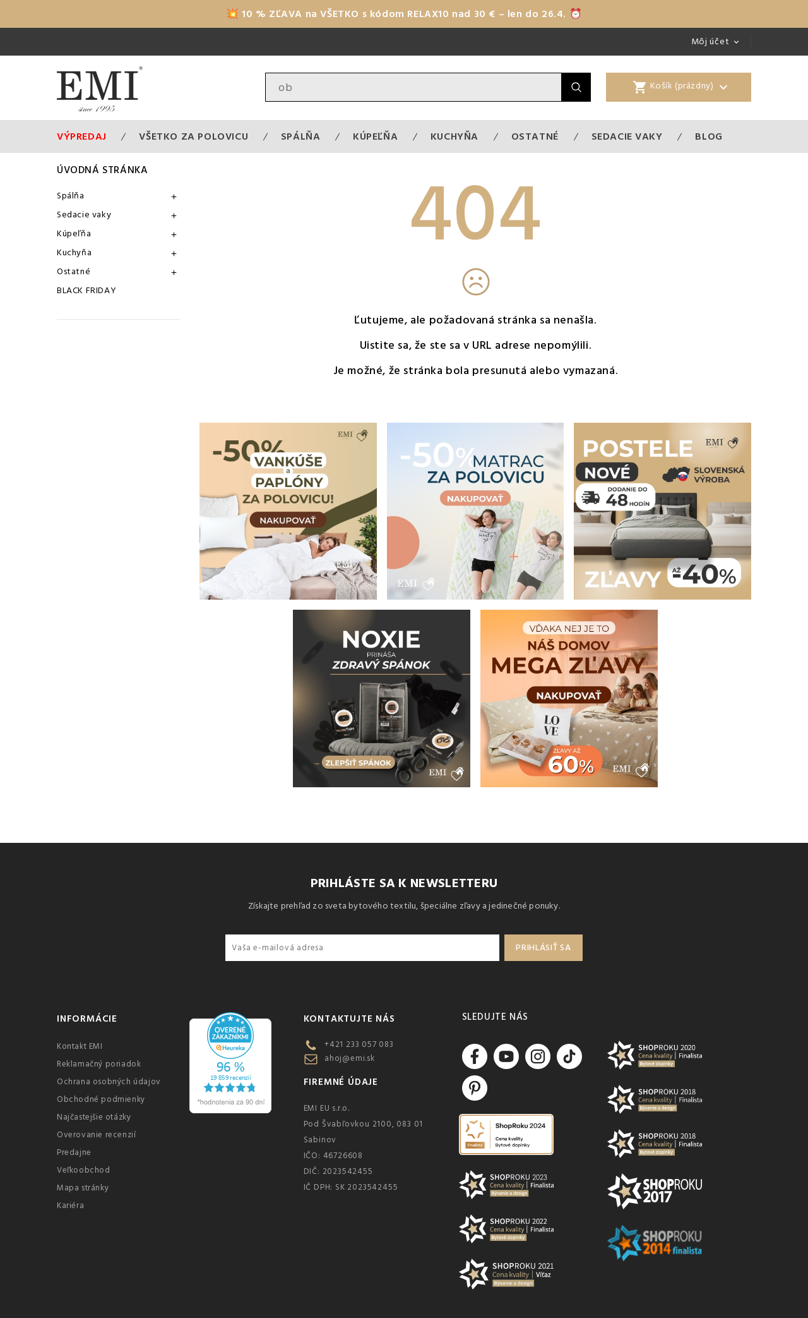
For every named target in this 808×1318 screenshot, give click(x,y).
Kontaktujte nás (349, 1018)
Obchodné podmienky (101, 1099)
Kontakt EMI (80, 1046)
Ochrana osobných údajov (109, 1081)
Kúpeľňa (375, 136)
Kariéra (70, 1205)
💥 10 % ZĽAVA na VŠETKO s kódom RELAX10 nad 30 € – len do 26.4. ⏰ (404, 14)
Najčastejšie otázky (94, 1117)
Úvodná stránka (102, 170)
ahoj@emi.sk (349, 1058)
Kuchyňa (454, 136)
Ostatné (535, 136)
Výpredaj (82, 136)
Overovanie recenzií (96, 1134)
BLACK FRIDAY (86, 290)
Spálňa (301, 136)
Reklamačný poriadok (99, 1064)
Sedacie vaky (627, 136)
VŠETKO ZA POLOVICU (193, 136)
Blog (708, 136)
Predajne (74, 1152)
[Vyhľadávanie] (413, 87)
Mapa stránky (83, 1188)
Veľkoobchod (83, 1170)
